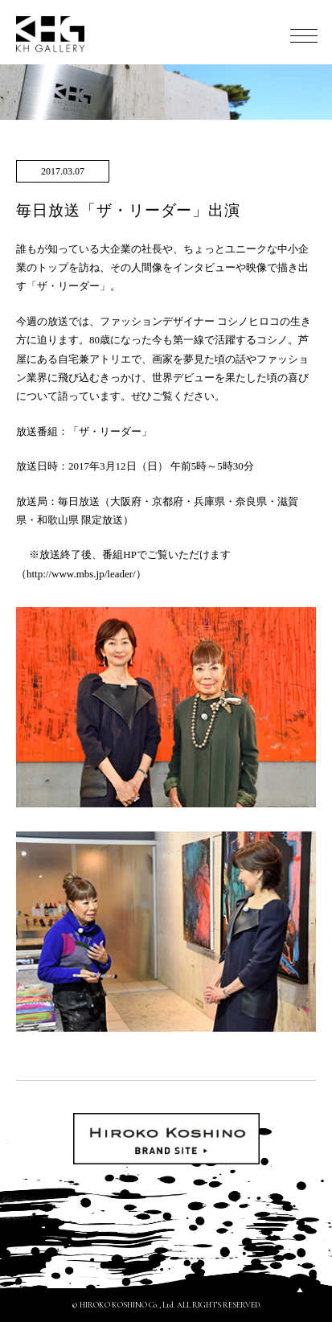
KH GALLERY (50, 34)
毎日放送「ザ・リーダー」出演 (128, 210)
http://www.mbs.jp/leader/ (81, 574)
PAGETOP (300, 1290)
